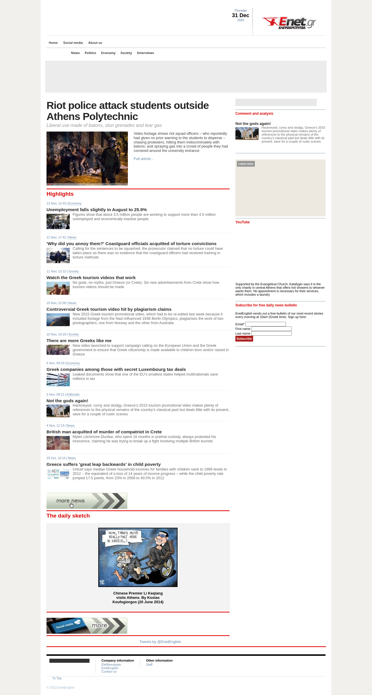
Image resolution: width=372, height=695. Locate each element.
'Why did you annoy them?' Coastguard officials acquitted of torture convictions (131, 243)
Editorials (73, 394)
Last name (243, 333)
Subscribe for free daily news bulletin (266, 305)
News (75, 53)
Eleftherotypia (111, 664)
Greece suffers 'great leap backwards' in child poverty (103, 464)
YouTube (242, 222)
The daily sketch (68, 516)
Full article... (144, 159)
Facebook (308, 4)
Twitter (301, 4)
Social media (73, 42)
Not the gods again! (67, 400)
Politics (90, 53)
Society (126, 53)
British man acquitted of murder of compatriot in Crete (104, 431)
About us (95, 42)
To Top (57, 678)
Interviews (145, 53)
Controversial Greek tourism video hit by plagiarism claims (108, 309)
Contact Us (322, 4)
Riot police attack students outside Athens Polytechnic (127, 111)
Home (53, 42)
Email (240, 324)
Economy (108, 53)
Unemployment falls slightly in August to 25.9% (96, 209)
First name (243, 329)
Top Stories (57, 53)
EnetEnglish (109, 668)
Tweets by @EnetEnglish (160, 642)
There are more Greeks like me (79, 340)
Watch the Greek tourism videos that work (91, 277)
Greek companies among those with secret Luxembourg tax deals (116, 369)
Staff (149, 664)
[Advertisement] (186, 77)
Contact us (109, 671)
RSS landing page (315, 4)
